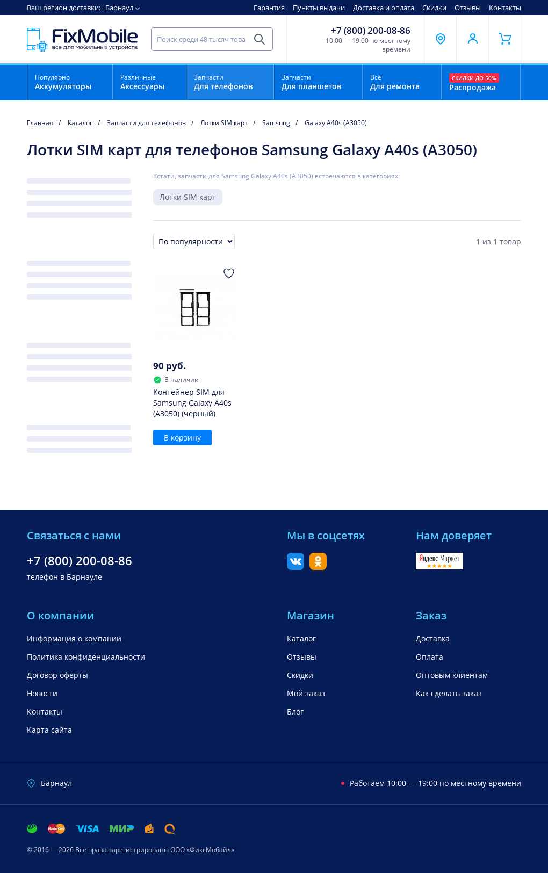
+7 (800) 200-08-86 (370, 31)
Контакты (505, 7)
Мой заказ (306, 693)
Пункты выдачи (319, 7)
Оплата (429, 657)
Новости (42, 693)
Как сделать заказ (449, 693)
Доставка (433, 638)
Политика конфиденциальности (86, 657)
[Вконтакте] (295, 566)
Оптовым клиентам (452, 675)
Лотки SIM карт (188, 197)
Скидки (434, 7)
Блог (295, 711)
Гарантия (269, 7)
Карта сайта (49, 730)
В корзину (182, 437)
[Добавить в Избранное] (229, 273)
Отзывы (468, 7)
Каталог (301, 638)
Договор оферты (57, 675)
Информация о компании (74, 638)
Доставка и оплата (383, 7)
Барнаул (119, 7)
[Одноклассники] (318, 566)
